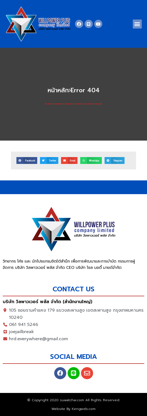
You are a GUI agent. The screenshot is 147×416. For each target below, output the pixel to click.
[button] (137, 24)
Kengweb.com (84, 408)
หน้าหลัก (58, 90)
